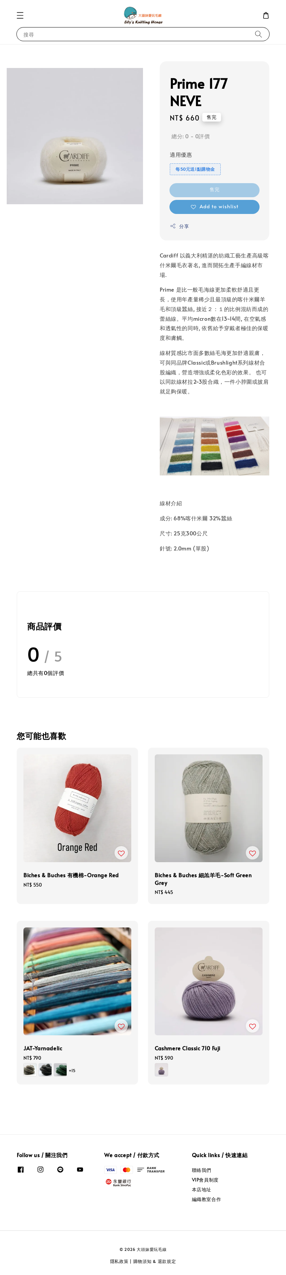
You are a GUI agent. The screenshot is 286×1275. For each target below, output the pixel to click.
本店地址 (201, 1189)
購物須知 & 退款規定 (154, 1261)
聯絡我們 (201, 1170)
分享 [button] (179, 226)
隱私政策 (119, 1261)
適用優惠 (181, 154)
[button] (20, 15)
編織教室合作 (206, 1199)
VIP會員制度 (205, 1180)
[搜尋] (258, 34)
